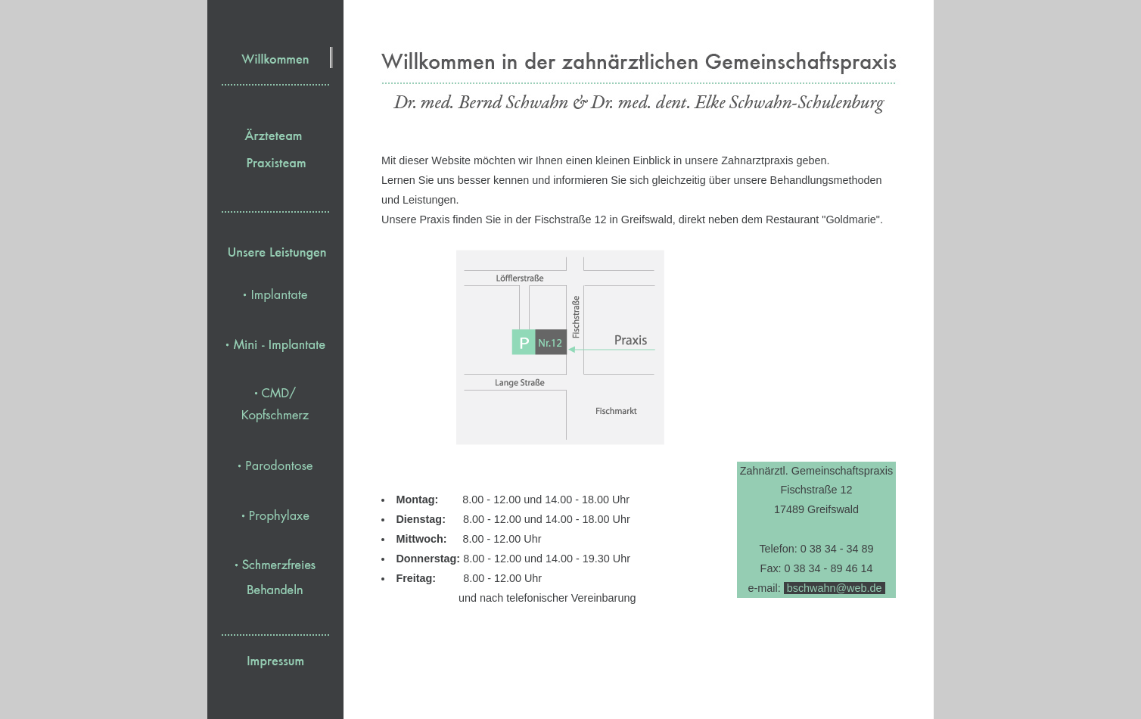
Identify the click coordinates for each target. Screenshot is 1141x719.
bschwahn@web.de (834, 588)
